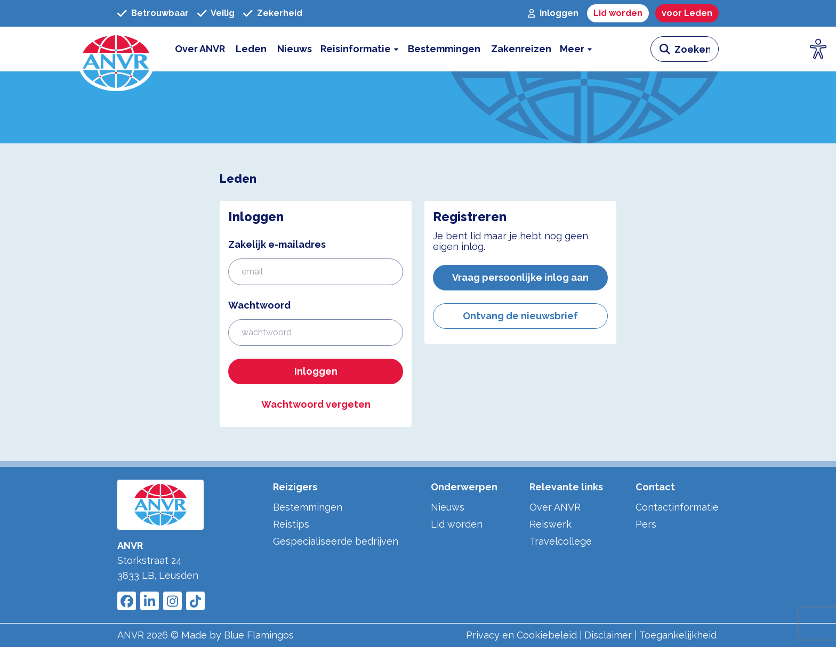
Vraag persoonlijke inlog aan (520, 277)
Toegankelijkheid (678, 635)
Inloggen (315, 371)
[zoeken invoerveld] (696, 49)
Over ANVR (555, 507)
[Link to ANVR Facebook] (126, 601)
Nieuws (447, 507)
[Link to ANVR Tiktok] (195, 601)
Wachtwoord (259, 305)
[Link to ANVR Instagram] (172, 601)
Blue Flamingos (259, 635)
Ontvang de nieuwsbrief (520, 315)
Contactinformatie (677, 507)
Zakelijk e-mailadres (277, 244)
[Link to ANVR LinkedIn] (149, 601)
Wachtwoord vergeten (316, 404)
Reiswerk (550, 524)
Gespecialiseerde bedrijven (335, 541)
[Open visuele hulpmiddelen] (818, 49)
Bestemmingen (307, 507)
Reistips (291, 524)
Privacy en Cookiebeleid (521, 635)
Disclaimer (608, 635)
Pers (646, 524)
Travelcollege (560, 541)
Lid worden (457, 524)
